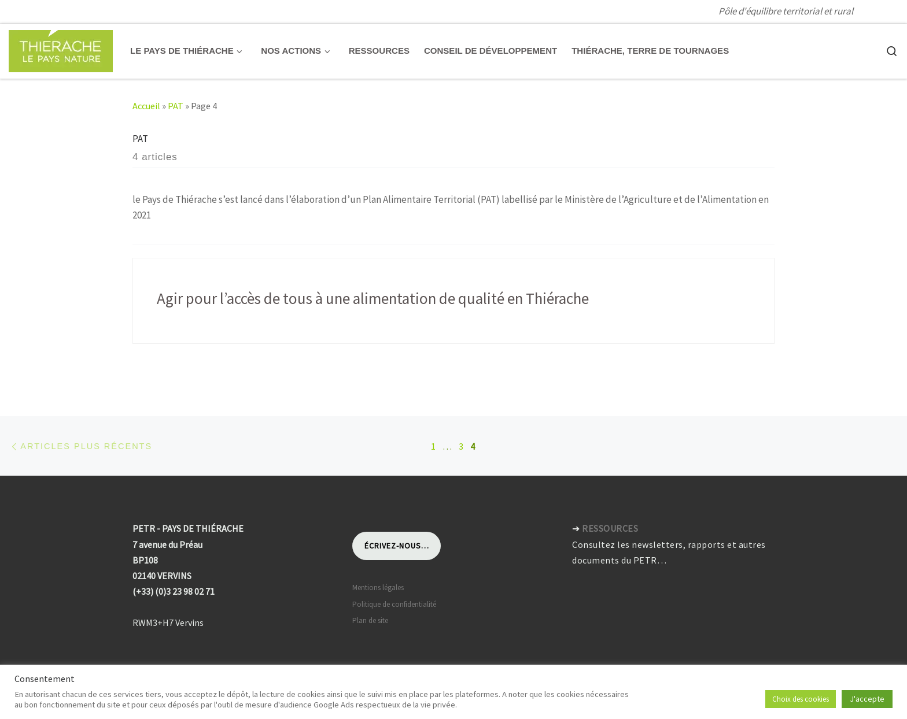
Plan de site (370, 620)
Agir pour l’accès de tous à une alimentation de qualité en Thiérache (373, 298)
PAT (175, 106)
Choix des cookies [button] (800, 699)
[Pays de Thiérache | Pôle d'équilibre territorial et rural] (61, 49)
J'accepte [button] (867, 699)
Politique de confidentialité (394, 604)
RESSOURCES (610, 528)
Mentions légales (378, 587)
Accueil (146, 106)
